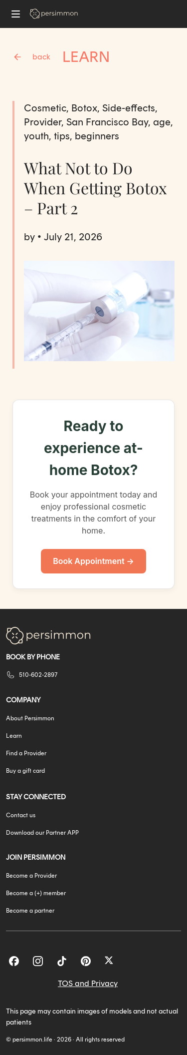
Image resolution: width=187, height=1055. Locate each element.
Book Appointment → (93, 561)
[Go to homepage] (54, 13)
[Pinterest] (86, 961)
